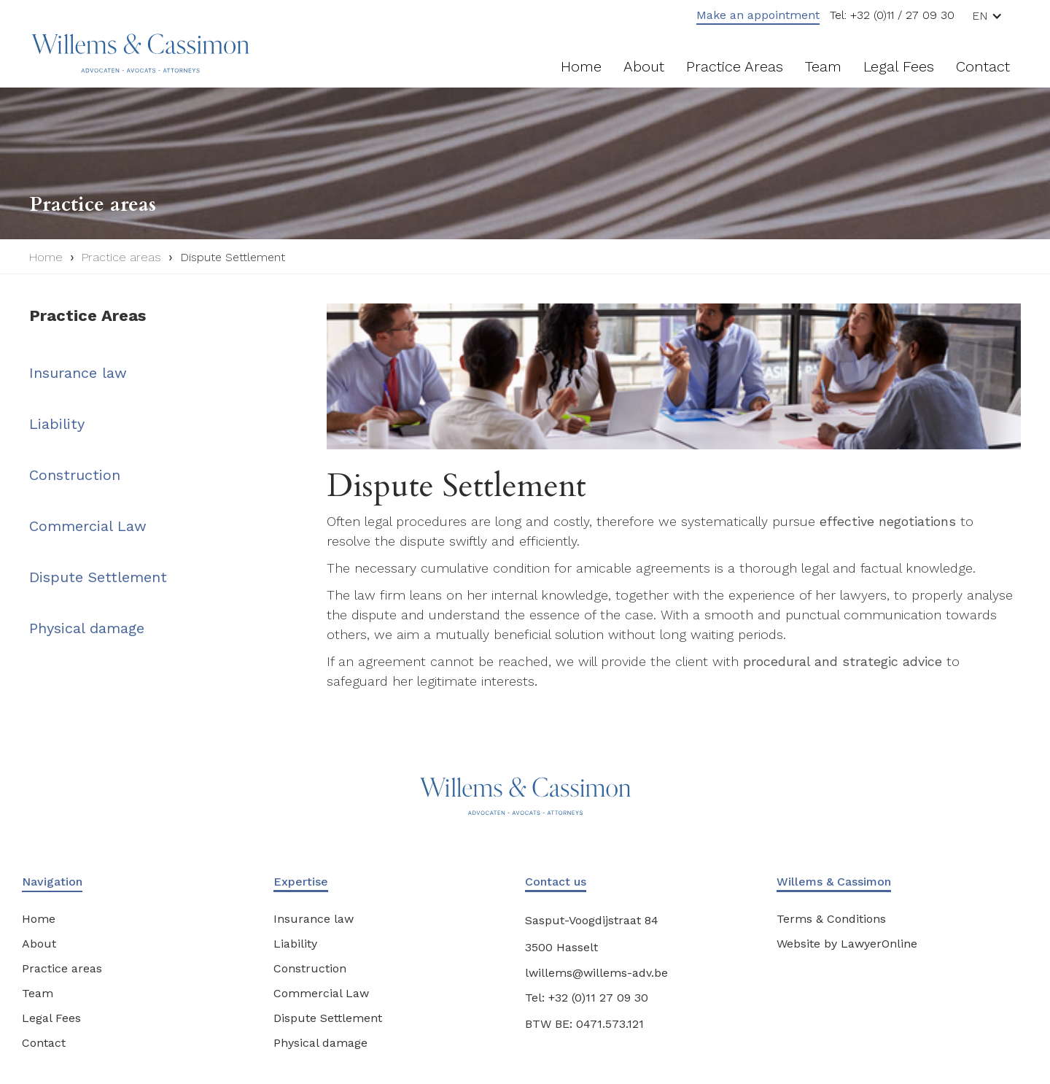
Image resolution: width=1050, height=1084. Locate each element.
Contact (983, 66)
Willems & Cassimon (834, 882)
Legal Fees (51, 1018)
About (643, 66)
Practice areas (734, 66)
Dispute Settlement (232, 257)
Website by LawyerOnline (847, 944)
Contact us (555, 882)
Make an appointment (758, 15)
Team (823, 66)
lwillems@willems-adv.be (596, 973)
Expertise (300, 882)
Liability (57, 424)
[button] (992, 16)
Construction (74, 475)
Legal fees (898, 66)
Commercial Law (88, 526)
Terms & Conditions (831, 919)
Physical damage (86, 628)
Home (581, 66)
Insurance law (78, 373)
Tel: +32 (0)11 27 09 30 (586, 997)
